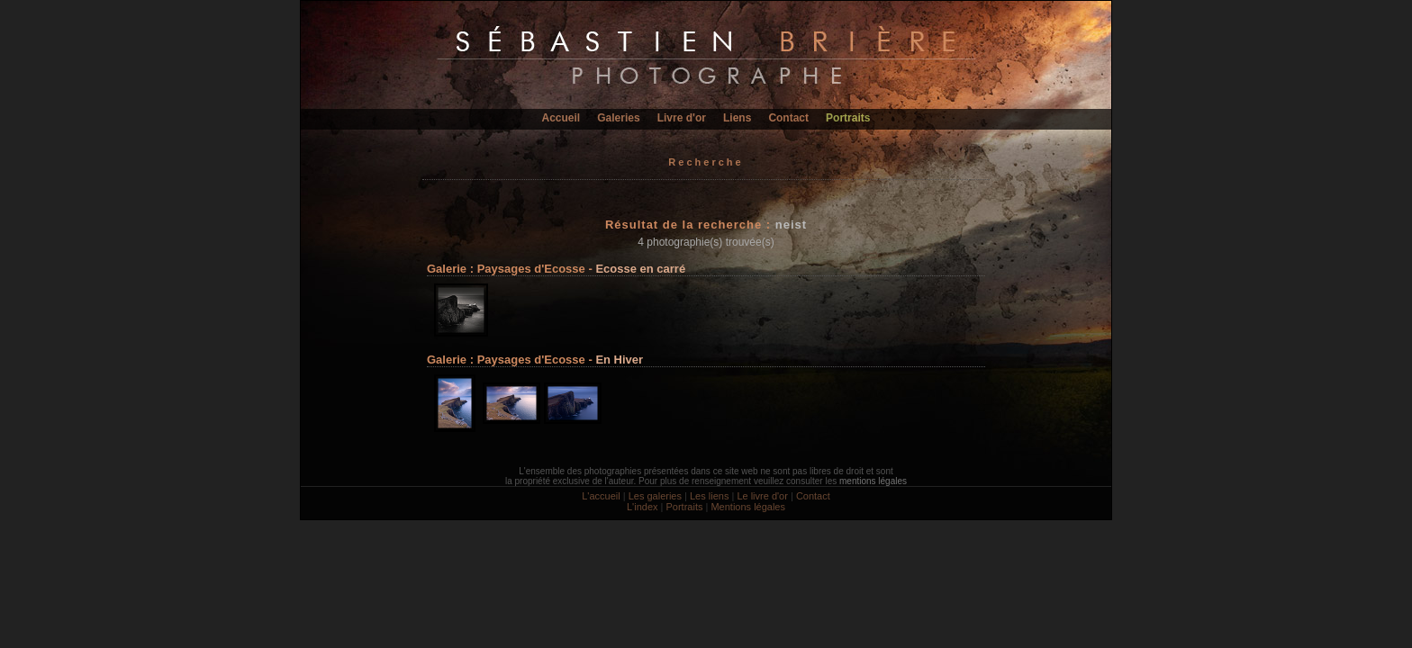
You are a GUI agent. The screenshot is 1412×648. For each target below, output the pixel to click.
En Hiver (619, 359)
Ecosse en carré (640, 268)
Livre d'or (681, 118)
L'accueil (601, 495)
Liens (737, 118)
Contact (788, 118)
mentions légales (873, 481)
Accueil (561, 118)
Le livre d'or (762, 495)
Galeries (618, 118)
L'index (642, 506)
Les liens (709, 495)
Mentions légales (748, 506)
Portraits (848, 118)
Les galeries (655, 495)
